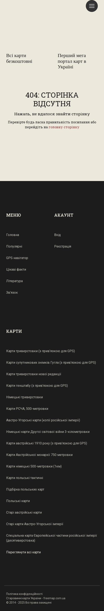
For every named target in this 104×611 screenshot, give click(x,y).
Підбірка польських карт (25, 489)
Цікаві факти (16, 269)
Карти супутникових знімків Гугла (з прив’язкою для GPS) (51, 362)
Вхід (57, 235)
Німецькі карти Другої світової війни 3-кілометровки (48, 432)
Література (14, 281)
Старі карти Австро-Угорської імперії (34, 524)
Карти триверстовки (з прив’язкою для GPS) (40, 351)
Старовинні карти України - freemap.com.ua (35, 598)
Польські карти (18, 501)
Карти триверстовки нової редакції (33, 374)
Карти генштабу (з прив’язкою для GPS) (37, 386)
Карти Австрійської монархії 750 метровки (39, 455)
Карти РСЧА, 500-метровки (27, 409)
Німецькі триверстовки (24, 397)
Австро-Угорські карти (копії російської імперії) (43, 420)
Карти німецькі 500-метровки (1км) (34, 466)
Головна (12, 235)
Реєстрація (62, 246)
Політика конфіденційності (24, 594)
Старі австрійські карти (24, 512)
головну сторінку (64, 127)
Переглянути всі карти (23, 552)
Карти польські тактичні (24, 478)
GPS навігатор (17, 258)
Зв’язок (12, 292)
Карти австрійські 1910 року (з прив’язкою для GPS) (46, 443)
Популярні (14, 246)
